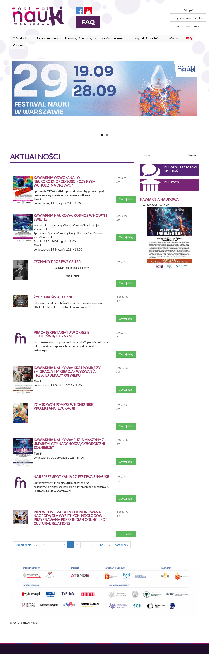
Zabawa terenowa (48, 38)
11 (93, 544)
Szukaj (192, 155)
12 (101, 544)
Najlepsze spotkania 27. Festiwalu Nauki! (71, 477)
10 (84, 544)
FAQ (189, 38)
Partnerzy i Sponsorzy (79, 38)
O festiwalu (21, 38)
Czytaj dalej (126, 199)
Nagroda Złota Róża (148, 38)
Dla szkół (172, 182)
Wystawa (175, 38)
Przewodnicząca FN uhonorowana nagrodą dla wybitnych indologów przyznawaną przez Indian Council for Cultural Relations (70, 518)
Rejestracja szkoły (187, 26)
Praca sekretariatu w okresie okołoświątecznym (61, 334)
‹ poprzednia (23, 544)
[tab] (169, 170)
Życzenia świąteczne (53, 297)
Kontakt (18, 45)
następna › (121, 544)
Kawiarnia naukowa (114, 38)
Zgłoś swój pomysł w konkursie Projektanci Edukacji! (64, 406)
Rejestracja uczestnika (188, 18)
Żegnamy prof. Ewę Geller (57, 262)
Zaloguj (188, 10)
